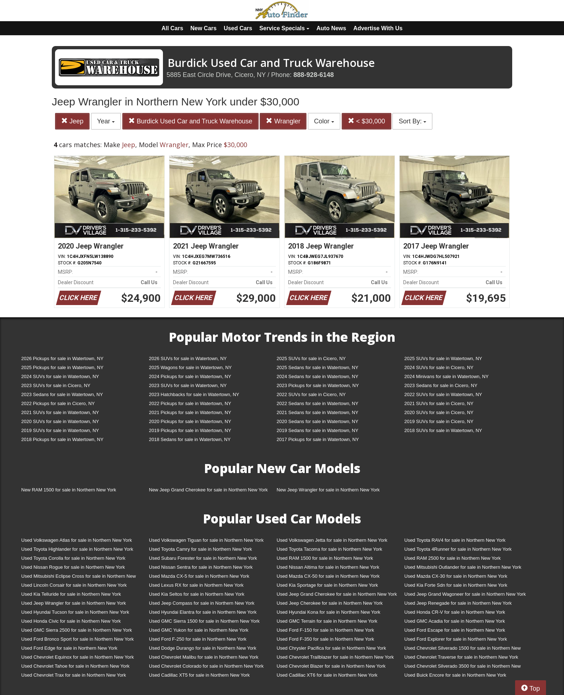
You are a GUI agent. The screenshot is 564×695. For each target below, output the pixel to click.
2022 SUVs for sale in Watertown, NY (443, 394)
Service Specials (284, 28)
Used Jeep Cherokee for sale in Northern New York (330, 603)
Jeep (72, 121)
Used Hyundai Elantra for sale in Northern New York (202, 612)
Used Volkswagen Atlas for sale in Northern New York (76, 540)
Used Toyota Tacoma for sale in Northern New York (329, 549)
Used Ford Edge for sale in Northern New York (69, 648)
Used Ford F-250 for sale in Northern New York (197, 639)
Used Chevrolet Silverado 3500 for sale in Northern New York (462, 667)
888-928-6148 (314, 74)
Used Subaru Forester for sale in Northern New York (203, 558)
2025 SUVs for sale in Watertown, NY (443, 358)
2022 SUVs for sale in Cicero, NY (311, 394)
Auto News (331, 28)
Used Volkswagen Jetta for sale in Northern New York (332, 540)
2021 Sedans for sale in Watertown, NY (317, 412)
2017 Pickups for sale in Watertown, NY (318, 439)
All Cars (172, 28)
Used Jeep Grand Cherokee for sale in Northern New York (337, 594)
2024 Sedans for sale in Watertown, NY (317, 376)
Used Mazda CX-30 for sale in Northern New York (455, 576)
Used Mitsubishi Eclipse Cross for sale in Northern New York (78, 577)
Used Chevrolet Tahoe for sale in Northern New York (75, 666)
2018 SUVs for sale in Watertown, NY (443, 430)
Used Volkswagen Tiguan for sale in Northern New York (206, 540)
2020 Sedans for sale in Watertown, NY (317, 421)
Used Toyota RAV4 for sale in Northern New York (454, 540)
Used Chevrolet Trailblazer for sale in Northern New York (335, 657)
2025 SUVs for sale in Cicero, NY (311, 358)
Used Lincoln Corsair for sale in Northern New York (74, 585)
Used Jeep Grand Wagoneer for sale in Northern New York (465, 594)
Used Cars (238, 28)
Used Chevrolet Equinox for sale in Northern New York (77, 657)
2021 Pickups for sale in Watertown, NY (190, 412)
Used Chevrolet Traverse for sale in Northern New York (461, 657)
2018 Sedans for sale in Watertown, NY (190, 439)
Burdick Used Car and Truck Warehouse (190, 121)
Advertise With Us (377, 28)
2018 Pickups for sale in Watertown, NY (62, 439)
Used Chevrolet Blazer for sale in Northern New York (331, 666)
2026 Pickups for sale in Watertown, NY (62, 358)
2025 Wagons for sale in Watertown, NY (190, 367)
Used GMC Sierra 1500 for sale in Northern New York (204, 621)
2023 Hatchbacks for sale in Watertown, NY (194, 394)
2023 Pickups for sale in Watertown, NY (318, 385)
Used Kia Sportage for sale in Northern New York (327, 585)
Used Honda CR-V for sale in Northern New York (454, 612)
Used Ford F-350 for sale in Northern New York (325, 639)
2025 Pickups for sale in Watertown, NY (62, 367)
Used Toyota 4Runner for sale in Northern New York (457, 549)
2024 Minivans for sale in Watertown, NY (446, 376)
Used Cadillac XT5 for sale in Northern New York (199, 675)
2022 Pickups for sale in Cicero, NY (58, 403)
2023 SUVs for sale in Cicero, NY (55, 385)
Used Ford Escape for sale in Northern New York (454, 630)
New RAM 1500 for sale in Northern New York (68, 489)
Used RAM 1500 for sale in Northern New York (325, 558)
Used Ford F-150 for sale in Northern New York (325, 630)
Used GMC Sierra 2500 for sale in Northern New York (76, 630)
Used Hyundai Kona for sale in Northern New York (328, 612)
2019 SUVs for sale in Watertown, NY (60, 430)
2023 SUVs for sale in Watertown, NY (188, 385)
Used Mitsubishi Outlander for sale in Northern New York (462, 567)
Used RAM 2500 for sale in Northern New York (452, 558)
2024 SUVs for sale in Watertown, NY (60, 376)
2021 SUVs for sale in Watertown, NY (60, 412)
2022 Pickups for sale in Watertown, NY (190, 403)
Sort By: (412, 121)
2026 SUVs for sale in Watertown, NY (188, 358)
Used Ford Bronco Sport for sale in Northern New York (77, 639)
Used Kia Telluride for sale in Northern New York (71, 594)
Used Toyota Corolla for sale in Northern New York (73, 558)
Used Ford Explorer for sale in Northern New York (455, 639)
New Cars (203, 28)
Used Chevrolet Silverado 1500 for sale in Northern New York (462, 649)
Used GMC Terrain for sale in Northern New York (327, 621)
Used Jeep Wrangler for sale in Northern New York (73, 603)
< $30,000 (366, 121)
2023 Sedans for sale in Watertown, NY (62, 394)
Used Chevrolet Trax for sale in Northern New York (73, 675)
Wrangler (283, 121)
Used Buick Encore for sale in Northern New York (455, 675)
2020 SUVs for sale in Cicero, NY (438, 412)
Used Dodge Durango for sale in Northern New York (202, 648)
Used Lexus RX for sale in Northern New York (196, 585)
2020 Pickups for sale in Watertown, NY (190, 421)
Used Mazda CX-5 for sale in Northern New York (199, 576)
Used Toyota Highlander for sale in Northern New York (77, 549)
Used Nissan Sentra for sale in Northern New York (201, 567)
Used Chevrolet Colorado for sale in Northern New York (206, 666)
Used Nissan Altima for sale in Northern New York (328, 567)
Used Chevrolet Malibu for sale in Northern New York (203, 657)
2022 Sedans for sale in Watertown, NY (317, 403)
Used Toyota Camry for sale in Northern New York (200, 549)
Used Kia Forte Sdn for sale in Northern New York (455, 585)
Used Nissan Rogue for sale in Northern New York (73, 567)
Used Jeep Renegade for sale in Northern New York (457, 603)
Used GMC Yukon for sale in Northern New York (199, 630)
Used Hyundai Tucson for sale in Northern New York (75, 612)
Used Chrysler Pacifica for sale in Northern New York (331, 648)
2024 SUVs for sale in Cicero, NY (438, 367)
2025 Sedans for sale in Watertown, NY (317, 367)
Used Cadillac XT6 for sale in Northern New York (327, 675)
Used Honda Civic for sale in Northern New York (71, 621)
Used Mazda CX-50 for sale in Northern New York (328, 576)
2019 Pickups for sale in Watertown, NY (190, 430)
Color (324, 121)
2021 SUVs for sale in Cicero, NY (438, 403)
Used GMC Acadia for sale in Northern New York (454, 621)
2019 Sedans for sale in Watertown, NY (317, 430)
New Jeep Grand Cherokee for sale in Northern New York (208, 489)
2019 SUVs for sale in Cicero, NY (438, 421)
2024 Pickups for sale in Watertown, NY (190, 376)
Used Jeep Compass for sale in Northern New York (201, 603)
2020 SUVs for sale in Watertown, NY (60, 421)
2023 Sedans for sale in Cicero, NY (440, 385)
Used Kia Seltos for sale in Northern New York (196, 594)
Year (106, 121)
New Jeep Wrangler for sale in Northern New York (328, 489)
